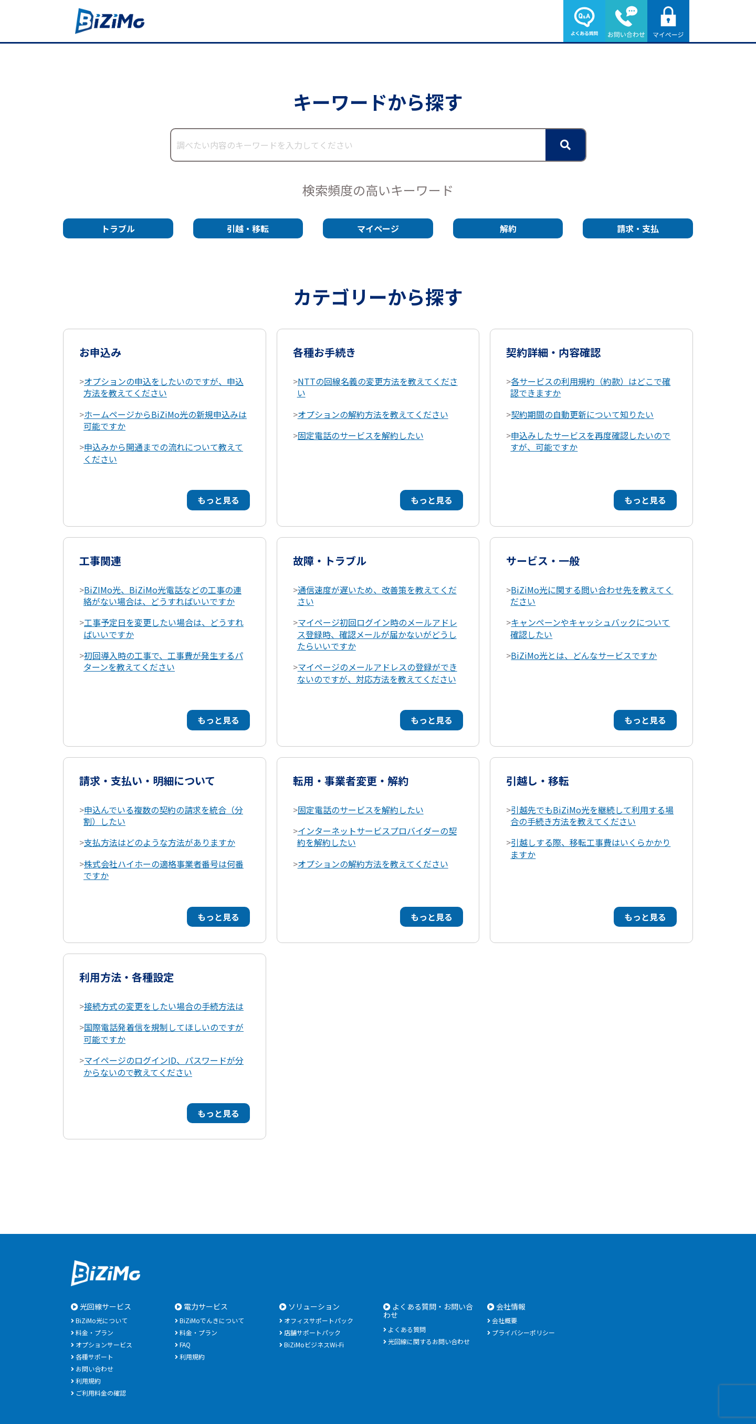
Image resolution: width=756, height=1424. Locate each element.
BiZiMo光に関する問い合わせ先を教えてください (591, 595)
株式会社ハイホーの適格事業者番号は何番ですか (163, 869)
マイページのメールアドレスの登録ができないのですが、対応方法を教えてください (377, 673)
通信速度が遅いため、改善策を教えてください (377, 595)
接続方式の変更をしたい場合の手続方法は (164, 1006)
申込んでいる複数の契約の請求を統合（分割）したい (163, 815)
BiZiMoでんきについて (212, 1320)
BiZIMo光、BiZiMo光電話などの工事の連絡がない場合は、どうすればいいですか (162, 595)
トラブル (118, 228)
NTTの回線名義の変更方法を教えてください (377, 387)
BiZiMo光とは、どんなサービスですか (584, 655)
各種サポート (94, 1356)
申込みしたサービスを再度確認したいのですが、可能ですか (590, 441)
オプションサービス (104, 1344)
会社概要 (504, 1320)
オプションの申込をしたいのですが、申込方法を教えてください (163, 387)
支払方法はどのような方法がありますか (159, 842)
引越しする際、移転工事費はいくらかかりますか (590, 848)
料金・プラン (94, 1332)
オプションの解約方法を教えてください (373, 414)
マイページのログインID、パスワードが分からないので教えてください (163, 1066)
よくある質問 (407, 1329)
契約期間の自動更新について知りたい (582, 414)
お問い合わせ (94, 1368)
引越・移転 (248, 228)
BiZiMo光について (102, 1320)
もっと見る (218, 500)
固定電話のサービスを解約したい (361, 435)
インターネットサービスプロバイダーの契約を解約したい (377, 836)
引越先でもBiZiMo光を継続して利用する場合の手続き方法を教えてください (592, 815)
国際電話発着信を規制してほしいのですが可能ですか (163, 1033)
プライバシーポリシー (523, 1332)
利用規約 (88, 1380)
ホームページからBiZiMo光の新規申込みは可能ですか (165, 420)
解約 (508, 228)
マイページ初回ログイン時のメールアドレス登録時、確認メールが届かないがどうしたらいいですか (377, 634)
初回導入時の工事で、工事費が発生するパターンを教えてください (163, 661)
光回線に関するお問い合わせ (429, 1341)
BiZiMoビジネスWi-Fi (314, 1344)
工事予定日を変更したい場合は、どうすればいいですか (163, 628)
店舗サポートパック (312, 1332)
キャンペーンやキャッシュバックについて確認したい (590, 628)
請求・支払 (638, 228)
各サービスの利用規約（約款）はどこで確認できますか (590, 387)
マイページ (378, 228)
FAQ (185, 1344)
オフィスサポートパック (318, 1320)
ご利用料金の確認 (101, 1392)
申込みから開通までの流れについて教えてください (163, 453)
